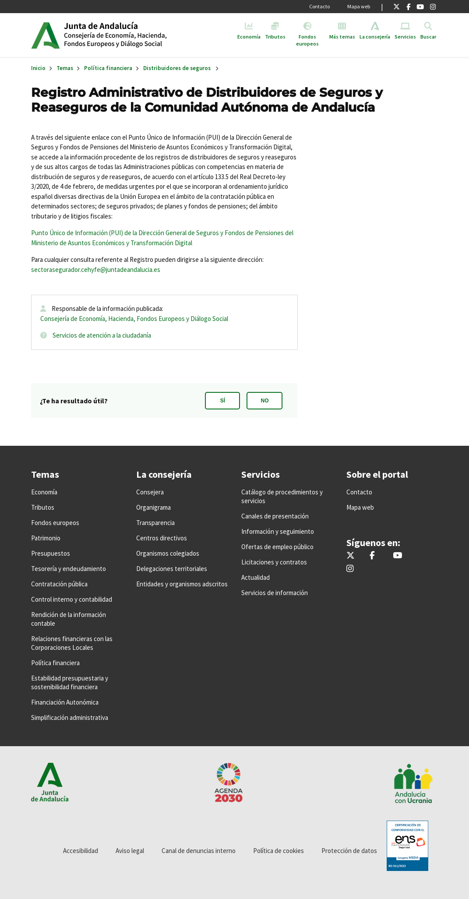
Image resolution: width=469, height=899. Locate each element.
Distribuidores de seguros (177, 68)
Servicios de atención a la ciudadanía (102, 335)
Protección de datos (349, 850)
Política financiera (108, 68)
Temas (64, 68)
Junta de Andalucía (45, 35)
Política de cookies (278, 850)
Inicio (131, 35)
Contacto (319, 6)
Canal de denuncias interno (199, 850)
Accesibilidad (80, 850)
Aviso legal (130, 850)
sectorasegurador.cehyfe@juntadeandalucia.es (95, 269)
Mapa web (358, 6)
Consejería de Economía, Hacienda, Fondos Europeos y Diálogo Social (134, 318)
